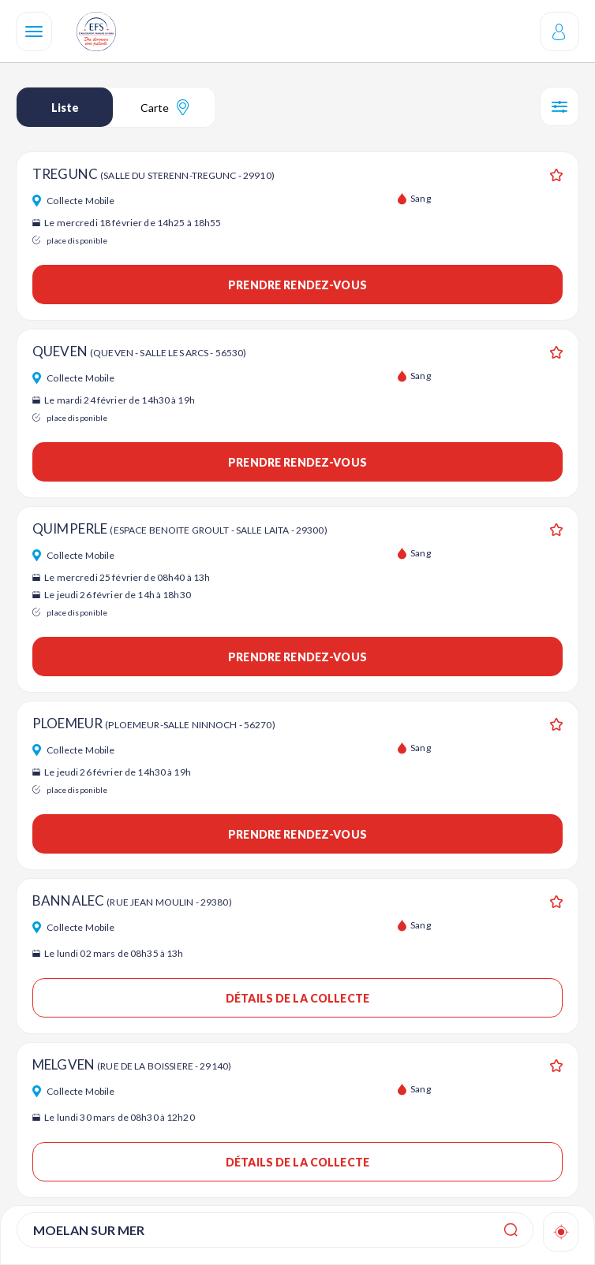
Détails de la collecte (297, 998)
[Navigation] (34, 31)
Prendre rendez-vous (297, 285)
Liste (65, 107)
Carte (164, 107)
